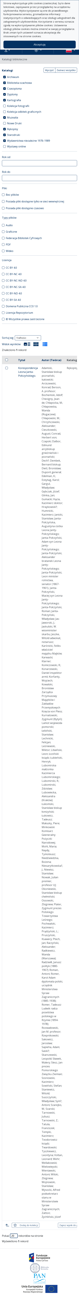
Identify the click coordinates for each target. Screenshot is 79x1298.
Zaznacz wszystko (66, 70)
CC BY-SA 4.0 (13, 300)
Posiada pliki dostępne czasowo (25, 208)
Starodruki (13, 135)
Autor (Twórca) (51, 360)
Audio (9, 225)
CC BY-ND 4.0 (14, 293)
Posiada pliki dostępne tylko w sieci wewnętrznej (35, 201)
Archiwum (13, 77)
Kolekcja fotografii (18, 106)
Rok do (6, 172)
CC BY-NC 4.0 (14, 274)
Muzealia (12, 117)
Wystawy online (16, 146)
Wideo (9, 251)
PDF (8, 244)
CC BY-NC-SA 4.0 (16, 287)
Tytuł (21, 360)
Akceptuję (40, 44)
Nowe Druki (14, 123)
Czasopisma (14, 88)
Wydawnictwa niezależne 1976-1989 (28, 140)
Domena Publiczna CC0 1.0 (22, 306)
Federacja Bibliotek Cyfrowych (24, 238)
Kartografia (14, 100)
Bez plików (12, 194)
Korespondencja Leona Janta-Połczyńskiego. (28, 371)
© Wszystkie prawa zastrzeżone (25, 319)
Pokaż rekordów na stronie (22, 1236)
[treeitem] (39, 77)
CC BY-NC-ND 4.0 (16, 280)
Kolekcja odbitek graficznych (24, 111)
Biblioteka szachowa (19, 83)
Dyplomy (12, 94)
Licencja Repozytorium (19, 312)
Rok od (6, 157)
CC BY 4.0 (11, 267)
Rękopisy (12, 129)
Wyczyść (49, 70)
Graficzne (11, 231)
